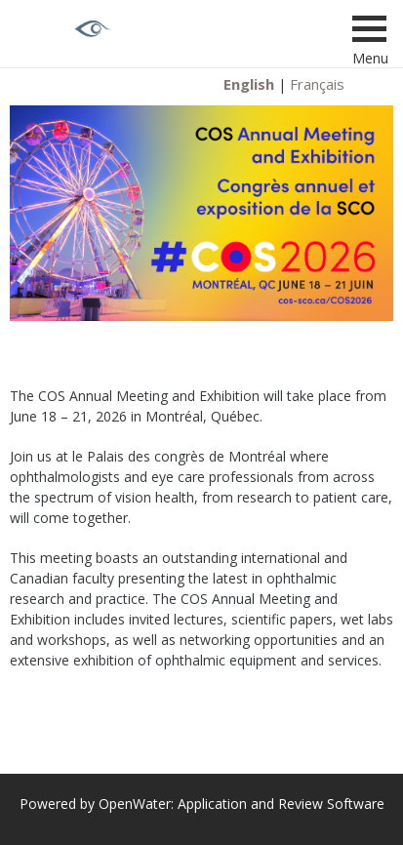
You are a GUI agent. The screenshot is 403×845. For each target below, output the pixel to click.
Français (317, 84)
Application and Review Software (281, 803)
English (248, 84)
